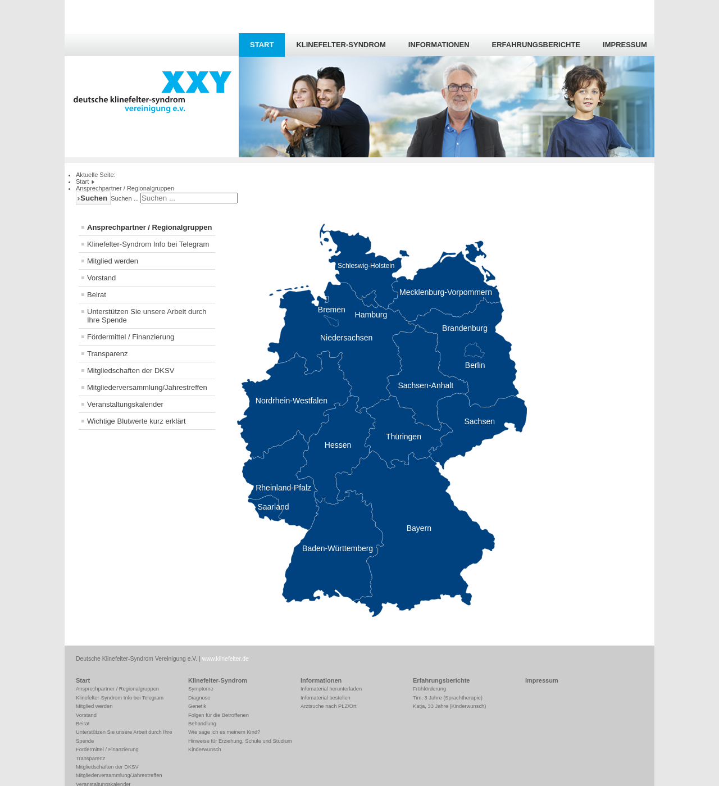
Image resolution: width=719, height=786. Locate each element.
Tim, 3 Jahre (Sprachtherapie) (448, 698)
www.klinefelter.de (225, 659)
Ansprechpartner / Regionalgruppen (149, 227)
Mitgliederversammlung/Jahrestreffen (147, 387)
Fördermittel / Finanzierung (130, 337)
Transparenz (107, 353)
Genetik (197, 706)
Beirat (96, 294)
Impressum (625, 44)
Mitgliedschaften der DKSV (130, 370)
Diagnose (199, 698)
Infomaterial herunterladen (331, 689)
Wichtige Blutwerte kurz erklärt (136, 421)
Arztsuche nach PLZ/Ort (329, 706)
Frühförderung (429, 689)
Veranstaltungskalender (125, 404)
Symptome (200, 689)
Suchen (93, 198)
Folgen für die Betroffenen (218, 715)
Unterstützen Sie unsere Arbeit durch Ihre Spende (146, 315)
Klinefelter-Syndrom (340, 44)
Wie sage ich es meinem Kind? (224, 732)
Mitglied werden (112, 261)
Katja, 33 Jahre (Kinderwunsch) (449, 706)
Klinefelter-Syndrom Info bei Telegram (148, 244)
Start (262, 44)
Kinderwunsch (204, 749)
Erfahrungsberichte (536, 44)
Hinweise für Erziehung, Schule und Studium (240, 741)
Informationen (439, 44)
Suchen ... (125, 198)
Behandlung (202, 723)
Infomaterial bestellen (326, 698)
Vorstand (101, 278)
